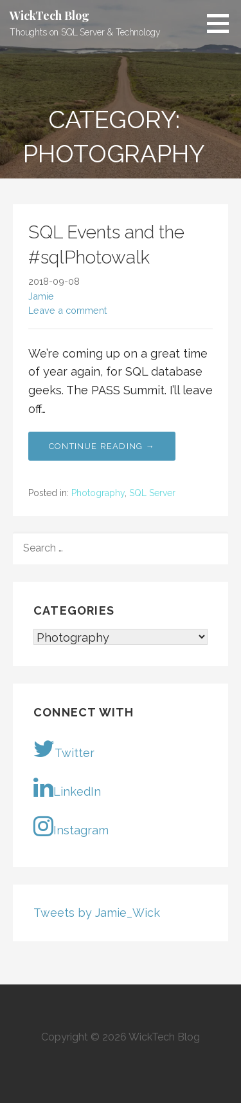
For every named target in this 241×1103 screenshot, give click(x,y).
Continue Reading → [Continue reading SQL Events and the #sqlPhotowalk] (102, 446)
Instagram (71, 826)
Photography (98, 493)
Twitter (63, 748)
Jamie (41, 296)
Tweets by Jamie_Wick (96, 912)
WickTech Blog (49, 15)
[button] (222, 23)
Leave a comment (67, 310)
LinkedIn (67, 787)
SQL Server (152, 493)
